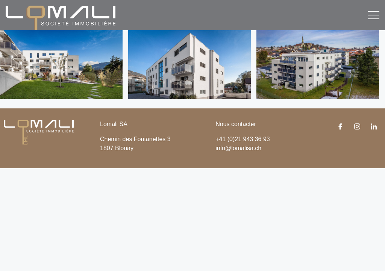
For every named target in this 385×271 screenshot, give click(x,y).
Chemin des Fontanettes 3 (135, 139)
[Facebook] (340, 127)
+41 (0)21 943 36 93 (242, 139)
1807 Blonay (116, 148)
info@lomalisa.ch (238, 148)
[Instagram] (357, 127)
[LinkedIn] (373, 127)
